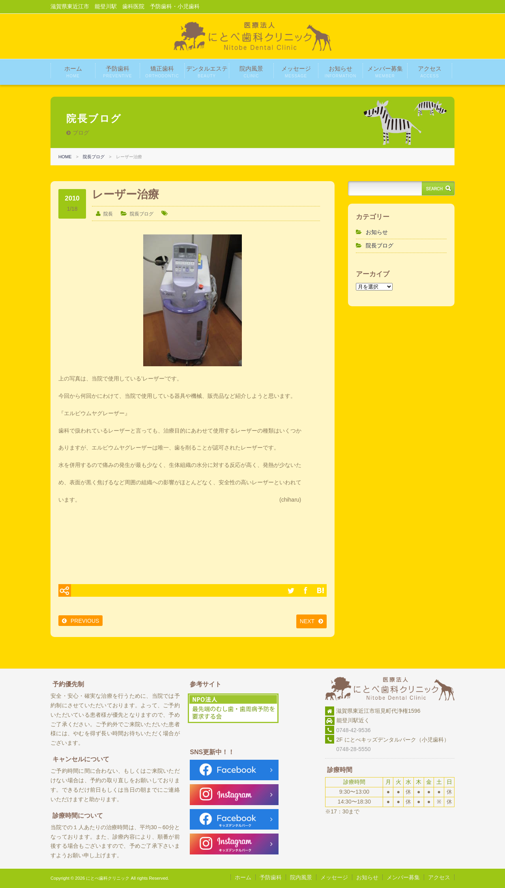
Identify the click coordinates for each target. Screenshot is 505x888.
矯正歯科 (162, 71)
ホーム (73, 71)
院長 (108, 214)
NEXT (307, 621)
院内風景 (251, 71)
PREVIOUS (85, 621)
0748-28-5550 (347, 749)
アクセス (429, 71)
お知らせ (340, 71)
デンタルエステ (207, 71)
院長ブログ (94, 156)
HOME (65, 156)
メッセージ (296, 71)
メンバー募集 (385, 71)
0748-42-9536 (353, 730)
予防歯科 (117, 71)
